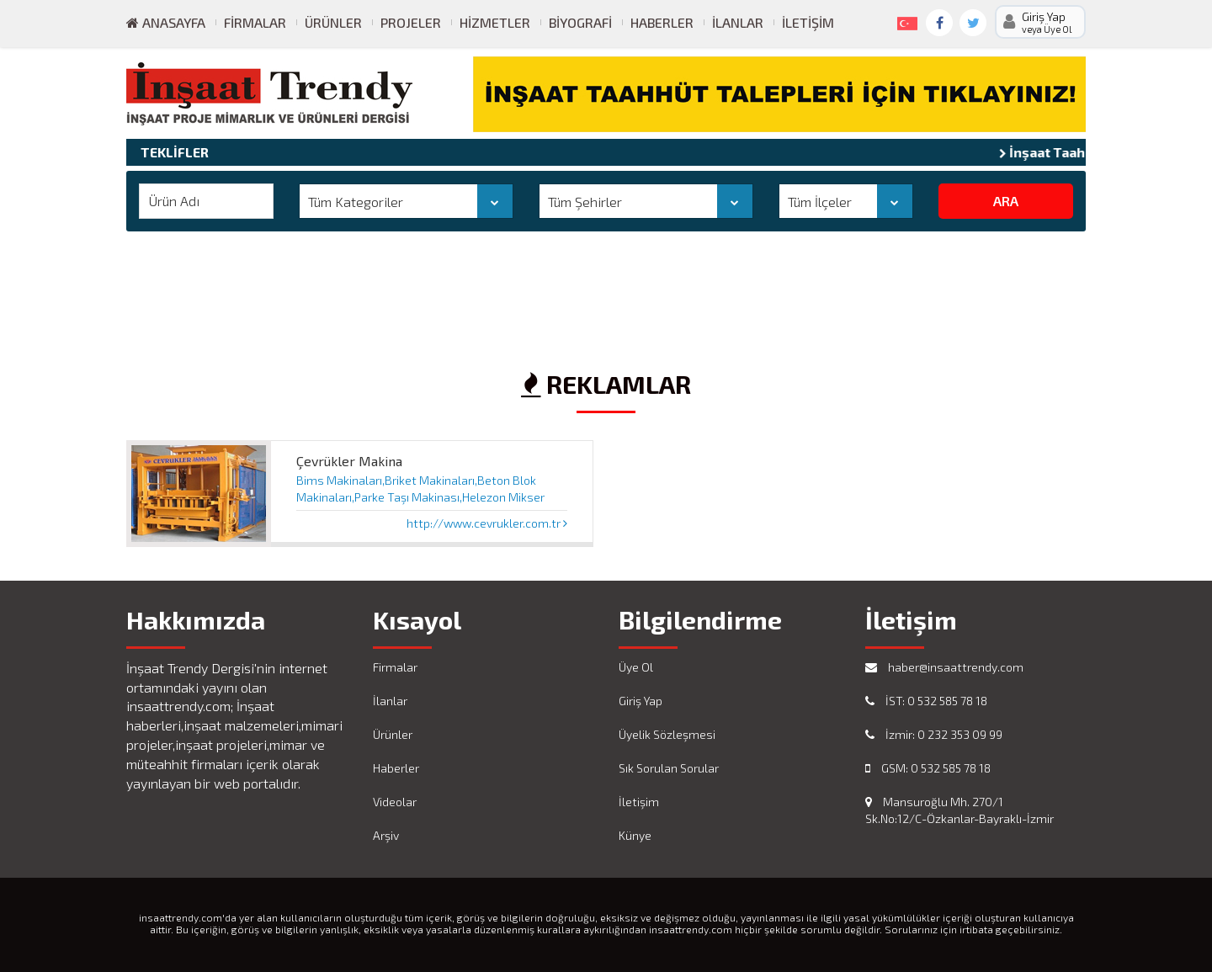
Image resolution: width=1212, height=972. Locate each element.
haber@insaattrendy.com (944, 667)
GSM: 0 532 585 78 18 (928, 768)
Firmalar (255, 22)
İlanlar (737, 22)
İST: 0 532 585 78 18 (926, 700)
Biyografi (580, 22)
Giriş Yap (640, 700)
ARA (1005, 201)
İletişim (808, 22)
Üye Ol (636, 667)
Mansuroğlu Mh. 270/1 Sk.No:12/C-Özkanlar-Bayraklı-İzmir (959, 810)
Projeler (410, 22)
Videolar (395, 801)
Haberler (662, 22)
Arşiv (386, 835)
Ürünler (333, 22)
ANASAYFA (165, 22)
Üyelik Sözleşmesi (667, 734)
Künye (635, 835)
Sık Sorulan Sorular (669, 768)
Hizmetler (495, 22)
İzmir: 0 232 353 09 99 (933, 734)
